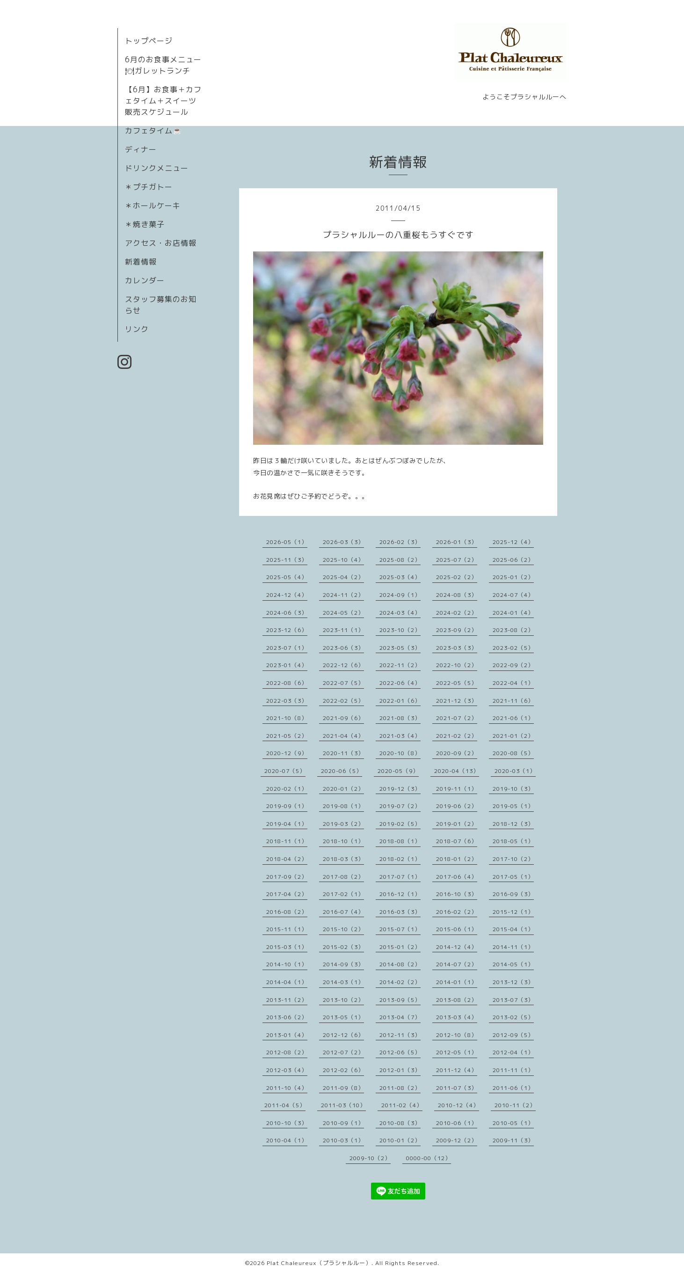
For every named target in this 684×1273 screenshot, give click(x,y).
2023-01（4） (286, 665)
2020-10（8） (400, 753)
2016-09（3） (513, 894)
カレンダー (145, 280)
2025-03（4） (400, 577)
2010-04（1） (286, 1140)
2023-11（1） (343, 630)
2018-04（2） (286, 859)
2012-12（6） (343, 1035)
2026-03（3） (343, 542)
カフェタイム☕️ (153, 130)
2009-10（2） (370, 1158)
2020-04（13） (456, 771)
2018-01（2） (456, 859)
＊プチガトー (149, 187)
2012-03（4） (286, 1070)
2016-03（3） (400, 912)
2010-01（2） (400, 1140)
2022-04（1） (513, 683)
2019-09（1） (286, 806)
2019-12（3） (400, 789)
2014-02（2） (400, 982)
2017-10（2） (513, 859)
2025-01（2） (513, 577)
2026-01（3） (456, 542)
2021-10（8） (286, 718)
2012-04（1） (513, 1052)
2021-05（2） (286, 736)
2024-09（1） (400, 595)
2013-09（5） (400, 1000)
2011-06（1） (513, 1088)
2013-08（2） (456, 1000)
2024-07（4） (513, 595)
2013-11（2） (286, 1000)
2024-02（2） (456, 613)
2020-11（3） (343, 753)
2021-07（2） (456, 718)
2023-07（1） (286, 648)
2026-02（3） (400, 542)
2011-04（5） (285, 1105)
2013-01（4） (286, 1035)
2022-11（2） (400, 665)
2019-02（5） (400, 824)
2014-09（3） (343, 964)
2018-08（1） (400, 841)
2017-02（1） (343, 894)
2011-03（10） (343, 1105)
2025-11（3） (286, 560)
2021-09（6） (343, 718)
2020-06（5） (341, 771)
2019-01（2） (456, 824)
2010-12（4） (458, 1105)
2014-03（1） (343, 982)
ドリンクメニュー (157, 168)
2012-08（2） (286, 1052)
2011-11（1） (513, 1070)
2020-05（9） (398, 771)
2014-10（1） (286, 964)
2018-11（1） (286, 841)
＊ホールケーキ (153, 205)
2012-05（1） (456, 1052)
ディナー (141, 149)
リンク (137, 329)
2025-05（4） (286, 577)
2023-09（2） (456, 630)
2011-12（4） (456, 1070)
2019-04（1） (286, 824)
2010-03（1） (343, 1140)
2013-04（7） (400, 1017)
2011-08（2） (400, 1088)
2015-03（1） (286, 947)
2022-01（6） (400, 701)
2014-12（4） (456, 947)
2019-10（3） (513, 789)
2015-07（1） (400, 929)
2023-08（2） (513, 630)
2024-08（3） (456, 595)
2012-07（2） (343, 1052)
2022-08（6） (286, 683)
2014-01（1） (456, 982)
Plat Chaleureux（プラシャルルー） (319, 1263)
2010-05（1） (513, 1123)
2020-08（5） (513, 753)
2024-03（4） (400, 613)
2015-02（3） (343, 947)
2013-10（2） (343, 1000)
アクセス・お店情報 (160, 243)
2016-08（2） (286, 912)
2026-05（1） (286, 542)
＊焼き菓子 (145, 224)
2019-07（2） (400, 806)
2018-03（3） (343, 859)
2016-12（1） (400, 894)
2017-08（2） (343, 877)
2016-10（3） (456, 894)
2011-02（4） (401, 1105)
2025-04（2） (343, 577)
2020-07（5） (285, 771)
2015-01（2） (400, 947)
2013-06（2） (286, 1017)
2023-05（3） (400, 648)
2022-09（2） (513, 665)
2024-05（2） (343, 613)
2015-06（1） (456, 929)
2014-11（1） (513, 947)
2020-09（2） (456, 753)
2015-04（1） (513, 929)
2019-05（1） (513, 806)
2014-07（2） (456, 964)
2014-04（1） (286, 982)
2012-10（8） (456, 1035)
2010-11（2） (515, 1105)
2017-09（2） (286, 877)
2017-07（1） (400, 877)
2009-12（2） (456, 1140)
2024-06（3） (286, 613)
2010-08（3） (400, 1123)
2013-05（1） (343, 1017)
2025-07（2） (456, 560)
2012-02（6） (343, 1070)
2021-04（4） (343, 736)
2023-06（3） (343, 648)
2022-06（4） (400, 683)
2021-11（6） (513, 701)
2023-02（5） (513, 648)
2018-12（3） (513, 824)
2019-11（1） (456, 789)
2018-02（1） (400, 859)
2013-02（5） (513, 1017)
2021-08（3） (400, 718)
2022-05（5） (456, 683)
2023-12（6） (286, 630)
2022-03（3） (286, 701)
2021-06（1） (513, 718)
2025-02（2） (456, 577)
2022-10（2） (456, 665)
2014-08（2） (400, 964)
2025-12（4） (513, 542)
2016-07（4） (343, 912)
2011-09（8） (343, 1088)
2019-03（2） (343, 824)
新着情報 (141, 262)
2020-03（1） (515, 771)
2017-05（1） (513, 877)
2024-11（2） (343, 595)
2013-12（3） (513, 982)
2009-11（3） (513, 1140)
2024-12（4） (286, 595)
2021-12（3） (456, 701)
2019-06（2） (456, 806)
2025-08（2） (400, 560)
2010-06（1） (456, 1123)
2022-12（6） (343, 665)
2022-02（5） (343, 701)
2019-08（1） (343, 806)
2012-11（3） (400, 1035)
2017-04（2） (286, 894)
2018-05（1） (513, 841)
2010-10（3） (286, 1123)
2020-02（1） (286, 789)
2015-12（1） (513, 912)
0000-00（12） (428, 1158)
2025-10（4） (343, 560)
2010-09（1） (343, 1123)
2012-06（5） (400, 1052)
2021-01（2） (513, 736)
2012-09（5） (513, 1035)
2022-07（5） (343, 683)
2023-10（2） (400, 630)
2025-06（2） (513, 560)
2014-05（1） (513, 964)
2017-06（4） (456, 877)
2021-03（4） (400, 736)
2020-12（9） (286, 753)
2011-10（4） (286, 1088)
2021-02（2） (456, 736)
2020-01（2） (343, 789)
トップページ (149, 41)
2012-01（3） (400, 1070)
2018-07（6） (456, 841)
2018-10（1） (343, 841)
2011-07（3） (456, 1088)
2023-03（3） (456, 648)
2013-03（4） (456, 1017)
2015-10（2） (343, 929)
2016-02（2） (456, 912)
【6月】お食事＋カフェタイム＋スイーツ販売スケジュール (163, 100)
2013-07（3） (513, 1000)
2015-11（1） (286, 929)
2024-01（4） (513, 613)
